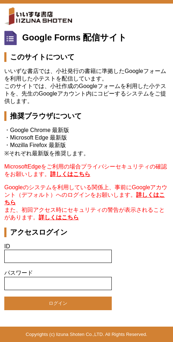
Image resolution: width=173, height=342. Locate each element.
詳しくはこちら (70, 174)
